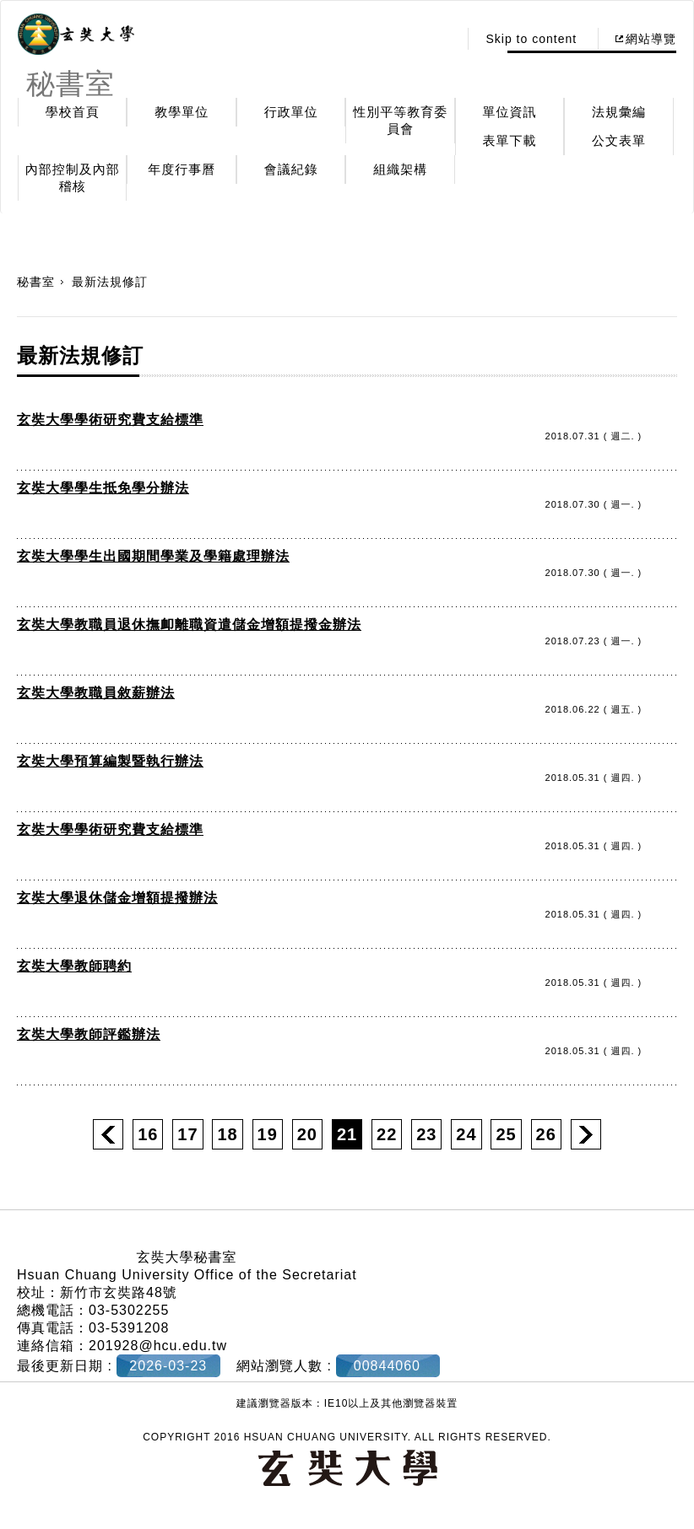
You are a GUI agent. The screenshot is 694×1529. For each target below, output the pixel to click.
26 (546, 1134)
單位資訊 (510, 112)
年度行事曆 (181, 169)
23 (426, 1134)
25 (506, 1134)
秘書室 (36, 281)
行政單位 (291, 112)
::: (441, 39)
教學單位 (182, 112)
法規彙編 (619, 112)
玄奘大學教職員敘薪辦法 (96, 693)
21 (347, 1134)
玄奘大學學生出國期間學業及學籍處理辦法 (153, 556)
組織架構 (400, 169)
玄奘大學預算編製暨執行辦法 (110, 761)
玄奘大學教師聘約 (74, 966)
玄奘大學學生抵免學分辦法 (103, 488)
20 (307, 1134)
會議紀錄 (291, 169)
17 (187, 1134)
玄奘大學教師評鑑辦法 (88, 1034)
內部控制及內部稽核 (72, 177)
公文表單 (619, 140)
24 (466, 1134)
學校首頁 (73, 112)
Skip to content (531, 39)
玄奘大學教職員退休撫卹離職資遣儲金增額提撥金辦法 (189, 624)
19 (268, 1134)
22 (387, 1134)
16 (148, 1134)
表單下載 (510, 140)
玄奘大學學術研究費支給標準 (110, 419)
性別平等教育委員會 (400, 120)
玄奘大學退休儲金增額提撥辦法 (117, 898)
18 (227, 1134)
